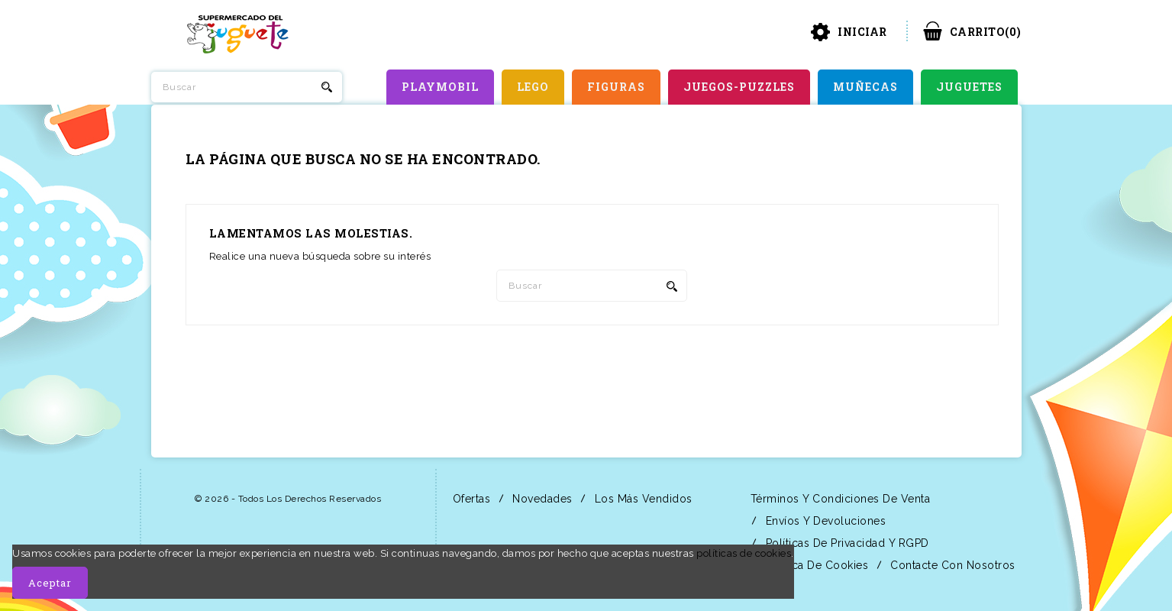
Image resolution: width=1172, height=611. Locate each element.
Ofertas (469, 499)
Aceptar (50, 583)
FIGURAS (616, 86)
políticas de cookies (743, 553)
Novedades (541, 499)
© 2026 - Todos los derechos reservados (288, 498)
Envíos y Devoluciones (824, 521)
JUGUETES (969, 86)
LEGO (533, 86)
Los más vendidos (642, 499)
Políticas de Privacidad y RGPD (845, 543)
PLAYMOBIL (440, 86)
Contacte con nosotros (951, 565)
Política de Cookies (815, 565)
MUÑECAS (865, 86)
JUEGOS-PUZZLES (739, 86)
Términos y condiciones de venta (838, 499)
